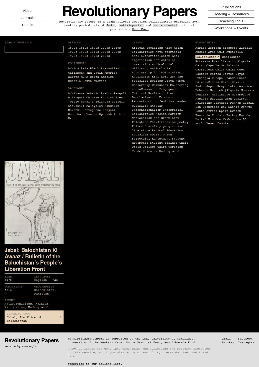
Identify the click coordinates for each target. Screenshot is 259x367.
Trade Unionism (144, 151)
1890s (94, 47)
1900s (105, 47)
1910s (116, 47)
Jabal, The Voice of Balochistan (34, 319)
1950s (105, 51)
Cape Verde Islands (222, 65)
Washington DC (234, 119)
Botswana (202, 61)
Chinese (92, 97)
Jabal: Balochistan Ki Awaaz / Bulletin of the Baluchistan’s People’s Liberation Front (33, 259)
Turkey (231, 115)
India (200, 86)
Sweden (235, 111)
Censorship (141, 85)
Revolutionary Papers (129, 10)
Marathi (74, 110)
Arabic (106, 93)
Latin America (240, 86)
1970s (72, 56)
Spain (223, 111)
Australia (234, 51)
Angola (200, 51)
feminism (166, 101)
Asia (84, 68)
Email (226, 338)
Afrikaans (76, 93)
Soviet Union (161, 134)
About (27, 10)
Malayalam (94, 106)
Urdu (71, 118)
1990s (94, 56)
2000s (105, 56)
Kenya (221, 86)
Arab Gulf (216, 51)
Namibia (201, 98)
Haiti (225, 82)
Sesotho (74, 114)
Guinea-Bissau (207, 82)
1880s (83, 47)
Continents (14, 286)
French (120, 97)
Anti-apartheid (168, 51)
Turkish (120, 114)
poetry (182, 122)
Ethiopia (202, 78)
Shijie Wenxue (240, 106)
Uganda (244, 115)
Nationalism (142, 118)
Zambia (222, 123)
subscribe (76, 363)
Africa (73, 68)
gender (181, 101)
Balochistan (206, 56)
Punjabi (109, 110)
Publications (231, 7)
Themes (10, 300)
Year (8, 276)
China (231, 69)
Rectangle (29, 346)
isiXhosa (102, 101)
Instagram (246, 342)
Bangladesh (231, 56)
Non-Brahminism (166, 118)
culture (169, 93)
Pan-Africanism (163, 122)
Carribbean (204, 69)
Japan (210, 86)
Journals (28, 18)
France (230, 78)
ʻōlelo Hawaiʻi (81, 101)
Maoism (161, 113)
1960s (116, 51)
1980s (83, 56)
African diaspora (222, 47)
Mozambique (241, 94)
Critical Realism (146, 93)
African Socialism (147, 47)
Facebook (245, 338)
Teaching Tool (19, 313)
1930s (83, 51)
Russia (248, 102)
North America (102, 76)
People (27, 25)
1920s (72, 51)
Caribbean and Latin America (92, 72)
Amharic (92, 93)
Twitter (228, 342)
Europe (73, 76)
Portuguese (92, 110)
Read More (140, 29)
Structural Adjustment (151, 138)
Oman (228, 98)
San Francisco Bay (210, 106)
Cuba (241, 69)
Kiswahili (76, 106)
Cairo (200, 65)
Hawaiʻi (238, 82)
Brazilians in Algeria (231, 61)
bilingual (76, 97)
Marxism (174, 113)
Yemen (210, 123)
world (200, 123)
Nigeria (216, 98)
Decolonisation (144, 97)
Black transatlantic (107, 68)
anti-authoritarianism (151, 56)
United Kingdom (208, 119)
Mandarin (112, 106)
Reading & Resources (231, 14)
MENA (84, 76)
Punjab (235, 102)
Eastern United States (214, 73)
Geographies (44, 286)
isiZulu (118, 101)
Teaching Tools (231, 21)
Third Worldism (170, 146)
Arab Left (160, 76)
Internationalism (146, 109)
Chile (220, 69)
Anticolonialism (167, 72)
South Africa (206, 111)
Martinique (221, 94)
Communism (160, 85)
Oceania (74, 81)
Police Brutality (146, 126)
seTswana (90, 114)
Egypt (240, 73)
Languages (42, 276)
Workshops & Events (231, 28)
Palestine (140, 122)
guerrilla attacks (147, 105)
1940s (94, 51)
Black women (175, 80)
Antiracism (141, 76)
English (107, 97)
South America (94, 81)
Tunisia (218, 115)
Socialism (140, 134)
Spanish (105, 114)
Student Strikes (163, 142)
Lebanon (201, 90)
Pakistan (241, 98)
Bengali (120, 93)
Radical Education (167, 130)
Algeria (245, 47)
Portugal (221, 102)
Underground (169, 151)
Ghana (241, 78)
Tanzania (202, 115)
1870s (72, 47)
